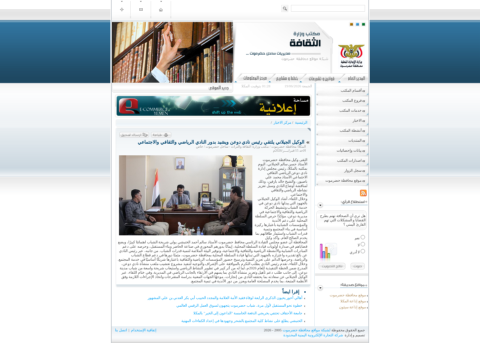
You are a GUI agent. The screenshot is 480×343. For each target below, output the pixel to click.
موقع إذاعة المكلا (353, 301)
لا (359, 245)
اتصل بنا (121, 330)
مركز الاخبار (282, 122)
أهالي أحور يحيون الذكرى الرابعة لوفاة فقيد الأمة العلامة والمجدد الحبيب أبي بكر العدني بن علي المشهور (225, 298)
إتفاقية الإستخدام (143, 330)
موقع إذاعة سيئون (352, 307)
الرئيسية (300, 122)
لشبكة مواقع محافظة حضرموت (306, 330)
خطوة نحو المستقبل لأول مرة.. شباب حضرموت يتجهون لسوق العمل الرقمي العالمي (239, 305)
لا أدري (355, 252)
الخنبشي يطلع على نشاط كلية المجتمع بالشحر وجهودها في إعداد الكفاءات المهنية (241, 321)
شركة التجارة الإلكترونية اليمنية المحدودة (313, 335)
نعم (358, 238)
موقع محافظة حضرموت (348, 295)
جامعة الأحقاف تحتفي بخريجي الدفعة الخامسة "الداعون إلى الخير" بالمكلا (247, 313)
